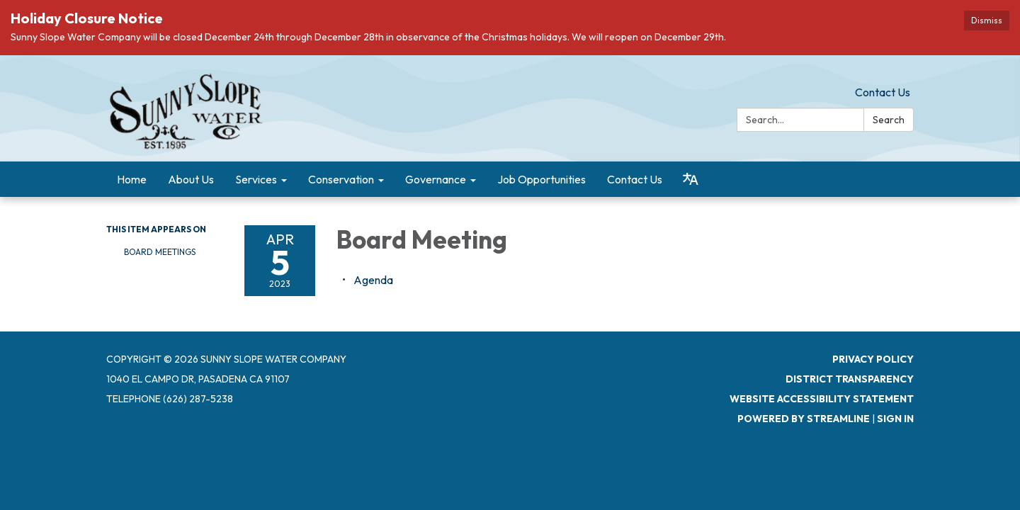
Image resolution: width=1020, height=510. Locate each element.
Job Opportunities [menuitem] (541, 179)
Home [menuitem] (132, 179)
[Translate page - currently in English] (690, 179)
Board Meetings (160, 251)
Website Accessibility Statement (822, 398)
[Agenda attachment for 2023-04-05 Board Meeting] (373, 280)
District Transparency (850, 379)
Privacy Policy (873, 359)
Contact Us (882, 92)
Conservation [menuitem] (341, 179)
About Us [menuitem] (191, 179)
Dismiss (986, 20)
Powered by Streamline (803, 418)
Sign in (895, 418)
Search (889, 119)
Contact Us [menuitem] (634, 179)
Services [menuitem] (256, 179)
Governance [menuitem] (435, 179)
